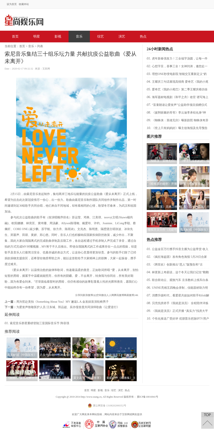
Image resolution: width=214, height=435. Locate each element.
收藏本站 (24, 4)
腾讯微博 (119, 295)
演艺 (121, 36)
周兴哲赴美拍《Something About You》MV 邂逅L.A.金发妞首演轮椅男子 (62, 301)
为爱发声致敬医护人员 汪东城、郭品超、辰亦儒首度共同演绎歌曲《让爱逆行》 (68, 307)
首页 (15, 36)
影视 (58, 36)
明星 (36, 36)
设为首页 (12, 4)
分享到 (79, 295)
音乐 (79, 36)
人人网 (110, 295)
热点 (143, 36)
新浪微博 (88, 295)
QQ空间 (97, 295)
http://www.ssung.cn (91, 396)
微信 (103, 295)
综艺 (100, 36)
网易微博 (129, 295)
